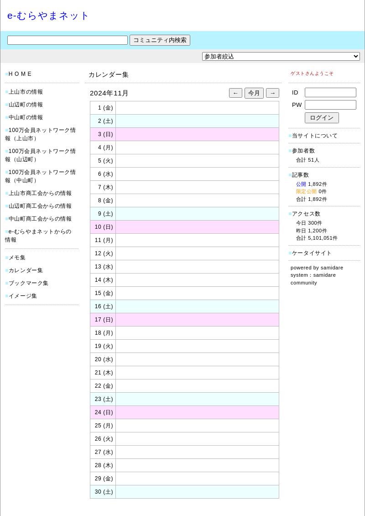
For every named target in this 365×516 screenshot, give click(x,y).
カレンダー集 (26, 270)
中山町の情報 (26, 117)
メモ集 (17, 257)
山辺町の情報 (26, 104)
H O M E (20, 74)
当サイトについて (315, 135)
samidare (332, 267)
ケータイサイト (312, 253)
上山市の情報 (26, 92)
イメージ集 (23, 296)
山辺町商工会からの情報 (40, 206)
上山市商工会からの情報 (40, 193)
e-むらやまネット (48, 15)
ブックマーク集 (29, 283)
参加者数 (301, 150)
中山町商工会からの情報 (40, 219)
